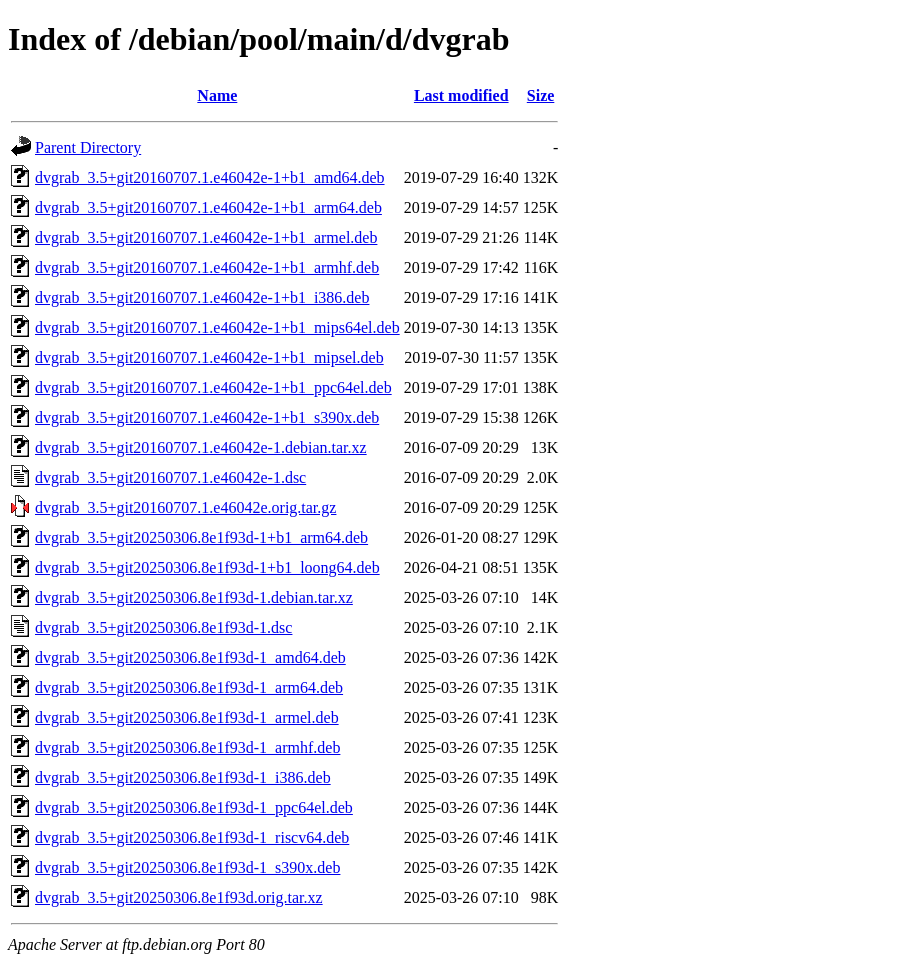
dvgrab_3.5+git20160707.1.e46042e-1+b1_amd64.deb (210, 177)
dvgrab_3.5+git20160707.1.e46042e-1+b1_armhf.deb (207, 267)
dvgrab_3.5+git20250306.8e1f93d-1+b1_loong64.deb (207, 567)
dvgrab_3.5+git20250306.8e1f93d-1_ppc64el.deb (194, 807)
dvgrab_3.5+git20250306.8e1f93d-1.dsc (163, 627)
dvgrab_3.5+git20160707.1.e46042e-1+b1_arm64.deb (208, 207)
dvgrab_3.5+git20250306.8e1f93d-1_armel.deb (187, 717)
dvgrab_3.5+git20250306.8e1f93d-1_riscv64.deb (192, 837)
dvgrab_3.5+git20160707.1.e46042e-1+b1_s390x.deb (207, 417)
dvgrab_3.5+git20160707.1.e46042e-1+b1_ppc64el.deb (213, 387)
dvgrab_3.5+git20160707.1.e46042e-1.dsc (170, 477)
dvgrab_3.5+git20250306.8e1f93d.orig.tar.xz (179, 897)
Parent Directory (88, 147)
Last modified (461, 95)
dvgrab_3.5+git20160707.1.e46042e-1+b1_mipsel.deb (209, 357)
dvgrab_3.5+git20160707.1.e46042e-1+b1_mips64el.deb (217, 327)
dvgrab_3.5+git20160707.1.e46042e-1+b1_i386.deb (202, 297)
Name (217, 95)
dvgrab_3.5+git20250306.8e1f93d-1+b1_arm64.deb (201, 537)
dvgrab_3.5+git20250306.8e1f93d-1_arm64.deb (189, 687)
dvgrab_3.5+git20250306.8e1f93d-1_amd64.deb (190, 657)
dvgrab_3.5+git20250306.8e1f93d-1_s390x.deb (187, 867)
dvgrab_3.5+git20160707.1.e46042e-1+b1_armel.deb (206, 237)
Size (541, 95)
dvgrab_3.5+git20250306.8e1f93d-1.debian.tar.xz (194, 597)
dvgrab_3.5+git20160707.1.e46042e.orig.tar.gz (185, 507)
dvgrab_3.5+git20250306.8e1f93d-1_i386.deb (183, 777)
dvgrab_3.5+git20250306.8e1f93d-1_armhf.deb (187, 747)
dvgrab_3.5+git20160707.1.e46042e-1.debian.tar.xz (201, 447)
